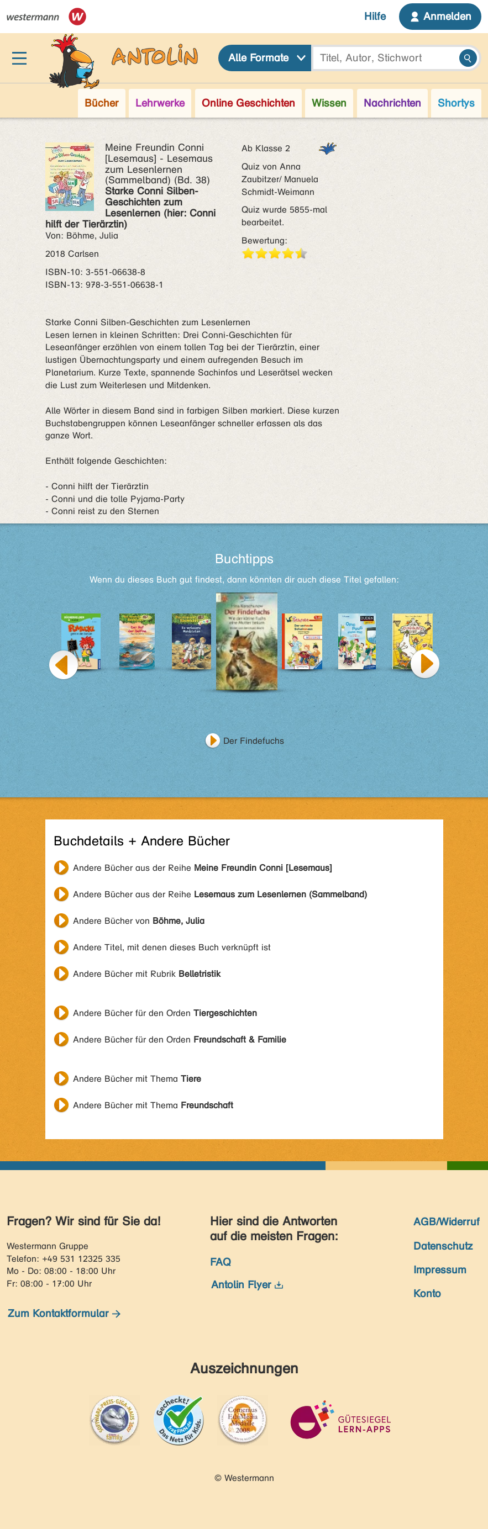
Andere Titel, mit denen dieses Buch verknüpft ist (172, 947)
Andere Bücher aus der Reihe (202, 868)
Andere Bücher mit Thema (137, 1078)
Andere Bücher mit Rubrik (147, 974)
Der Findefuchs (253, 741)
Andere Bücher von (138, 921)
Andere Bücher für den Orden (165, 1013)
